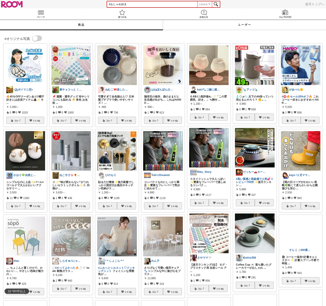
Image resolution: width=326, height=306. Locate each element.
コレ (17, 120)
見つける (122, 13)
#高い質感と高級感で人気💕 (253, 179)
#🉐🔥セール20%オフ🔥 (297, 96)
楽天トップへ (314, 4)
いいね (36, 120)
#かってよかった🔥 (67, 267)
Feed (41, 13)
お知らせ (204, 13)
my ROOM (285, 13)
